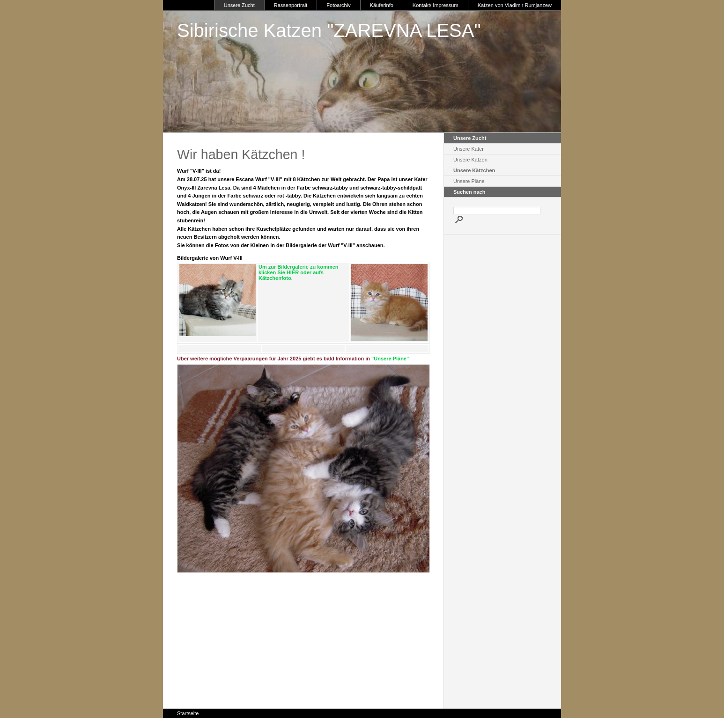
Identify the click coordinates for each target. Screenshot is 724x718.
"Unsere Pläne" (390, 358)
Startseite (188, 713)
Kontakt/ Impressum (435, 5)
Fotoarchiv (338, 5)
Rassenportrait (291, 5)
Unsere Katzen (470, 159)
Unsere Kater (468, 149)
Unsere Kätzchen (474, 170)
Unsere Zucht (239, 5)
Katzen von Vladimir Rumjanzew (515, 5)
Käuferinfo (381, 5)
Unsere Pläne (469, 181)
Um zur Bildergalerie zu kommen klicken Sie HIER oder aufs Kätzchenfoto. (299, 272)
